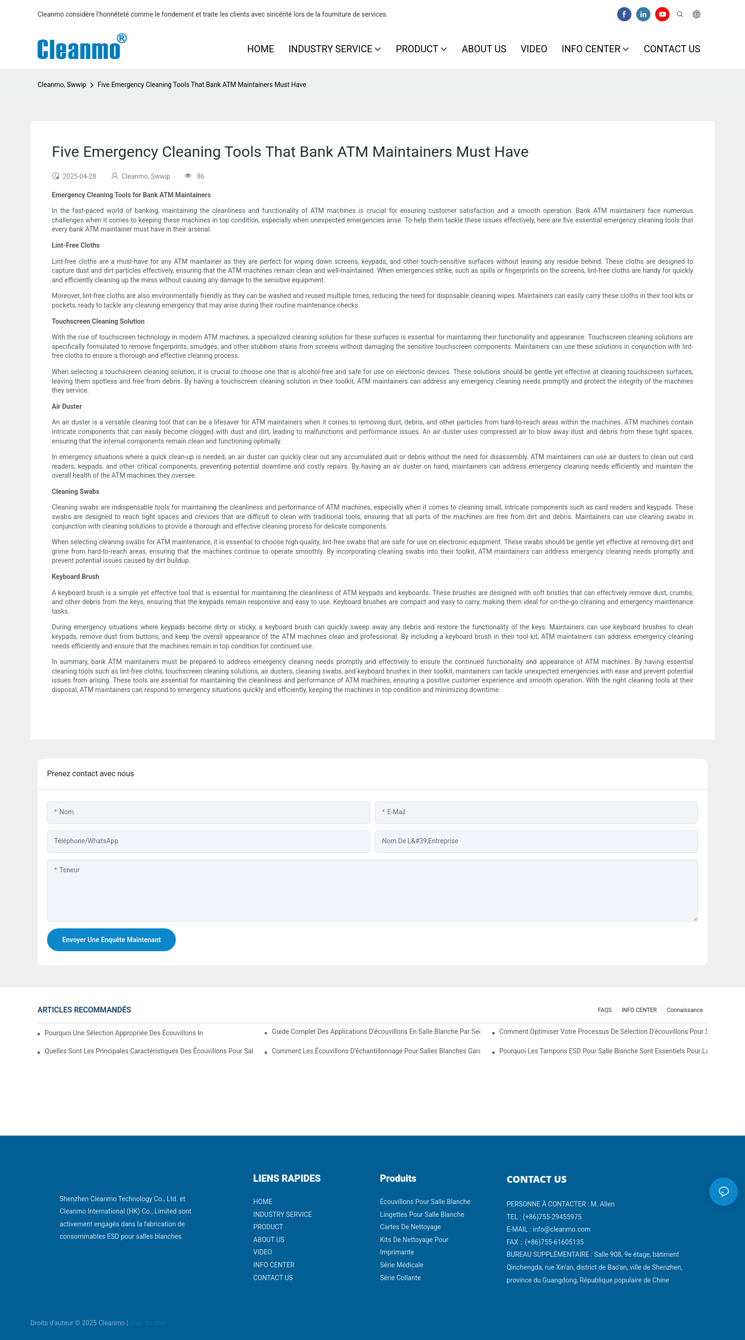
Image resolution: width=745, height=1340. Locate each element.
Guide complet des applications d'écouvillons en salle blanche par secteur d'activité (376, 1031)
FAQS (605, 1010)
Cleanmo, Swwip (62, 84)
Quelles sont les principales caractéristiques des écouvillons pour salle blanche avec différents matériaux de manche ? (149, 1051)
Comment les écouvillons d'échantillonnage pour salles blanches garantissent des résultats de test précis (376, 1051)
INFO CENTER (639, 1010)
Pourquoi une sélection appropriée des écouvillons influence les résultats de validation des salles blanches (124, 1033)
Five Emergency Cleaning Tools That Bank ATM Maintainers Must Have (201, 84)
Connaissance (685, 1010)
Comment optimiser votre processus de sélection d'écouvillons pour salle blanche (603, 1031)
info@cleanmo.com (562, 1229)
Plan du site (147, 1323)
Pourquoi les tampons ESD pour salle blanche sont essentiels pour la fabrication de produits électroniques (603, 1051)
